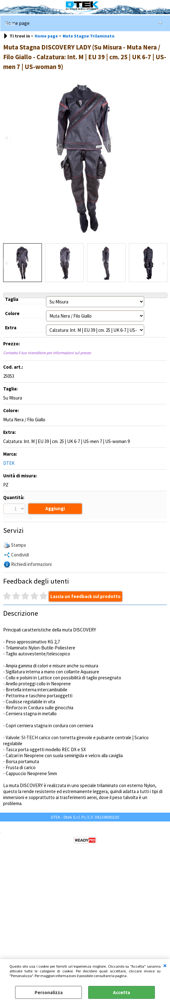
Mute (10, 24)
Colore (12, 313)
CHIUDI (165, 965)
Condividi (20, 555)
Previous (7, 263)
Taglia (11, 299)
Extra (10, 328)
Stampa (18, 546)
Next (163, 263)
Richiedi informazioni (31, 565)
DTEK (8, 463)
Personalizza (49, 992)
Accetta (121, 992)
